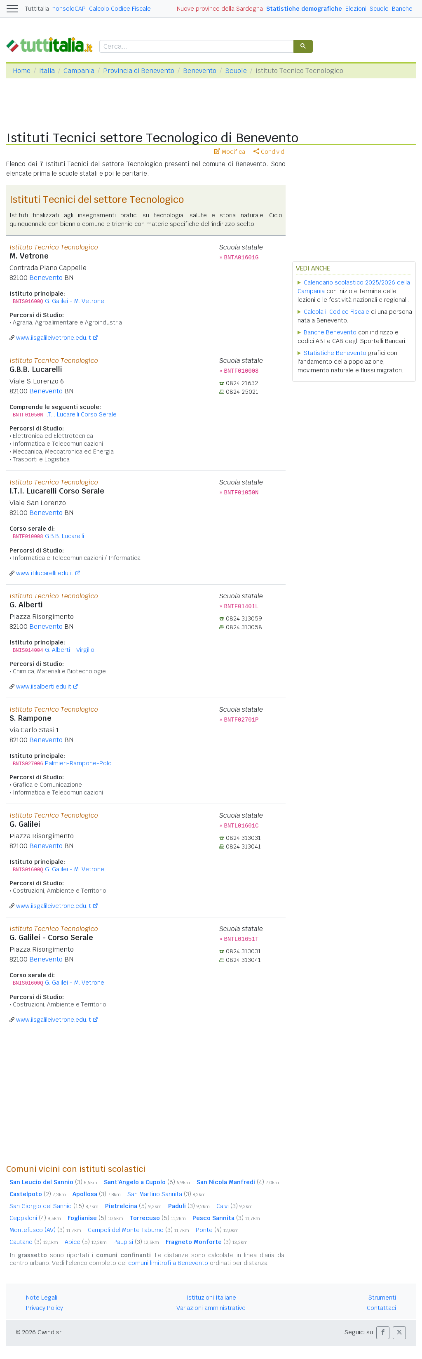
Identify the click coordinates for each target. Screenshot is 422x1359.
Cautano (33, 1242)
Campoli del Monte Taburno (138, 1230)
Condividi (269, 151)
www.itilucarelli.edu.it (44, 573)
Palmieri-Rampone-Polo (78, 763)
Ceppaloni (35, 1218)
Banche (402, 8)
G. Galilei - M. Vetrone (74, 301)
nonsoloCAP (69, 8)
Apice (86, 1242)
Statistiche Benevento (335, 353)
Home (21, 70)
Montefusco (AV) (45, 1230)
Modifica (229, 151)
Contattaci (381, 1308)
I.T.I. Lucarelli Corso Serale (81, 414)
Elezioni (355, 8)
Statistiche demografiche (304, 8)
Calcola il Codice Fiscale (336, 311)
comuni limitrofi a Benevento (168, 1263)
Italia (47, 70)
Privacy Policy (44, 1308)
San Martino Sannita (166, 1194)
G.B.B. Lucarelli (64, 536)
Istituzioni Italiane (211, 1297)
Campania (78, 70)
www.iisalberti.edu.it (43, 686)
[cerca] (195, 46)
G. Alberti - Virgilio (69, 650)
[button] (382, 1332)
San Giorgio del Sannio (53, 1206)
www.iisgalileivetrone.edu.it (53, 337)
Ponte (217, 1230)
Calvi (234, 1206)
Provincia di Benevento (138, 70)
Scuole (379, 8)
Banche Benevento (330, 332)
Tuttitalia (37, 8)
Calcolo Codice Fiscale (120, 8)
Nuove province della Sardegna (220, 8)
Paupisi (136, 1242)
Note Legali (41, 1297)
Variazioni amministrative (211, 1308)
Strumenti (382, 1297)
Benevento (199, 70)
